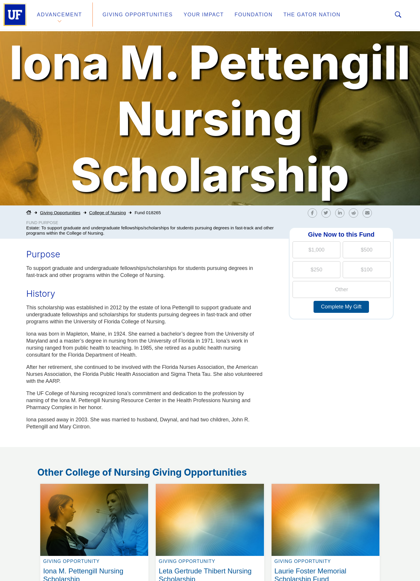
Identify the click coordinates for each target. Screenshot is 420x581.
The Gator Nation (295, 15)
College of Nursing (107, 212)
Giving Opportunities (133, 15)
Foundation (240, 15)
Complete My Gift (341, 307)
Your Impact (194, 15)
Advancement (59, 15)
